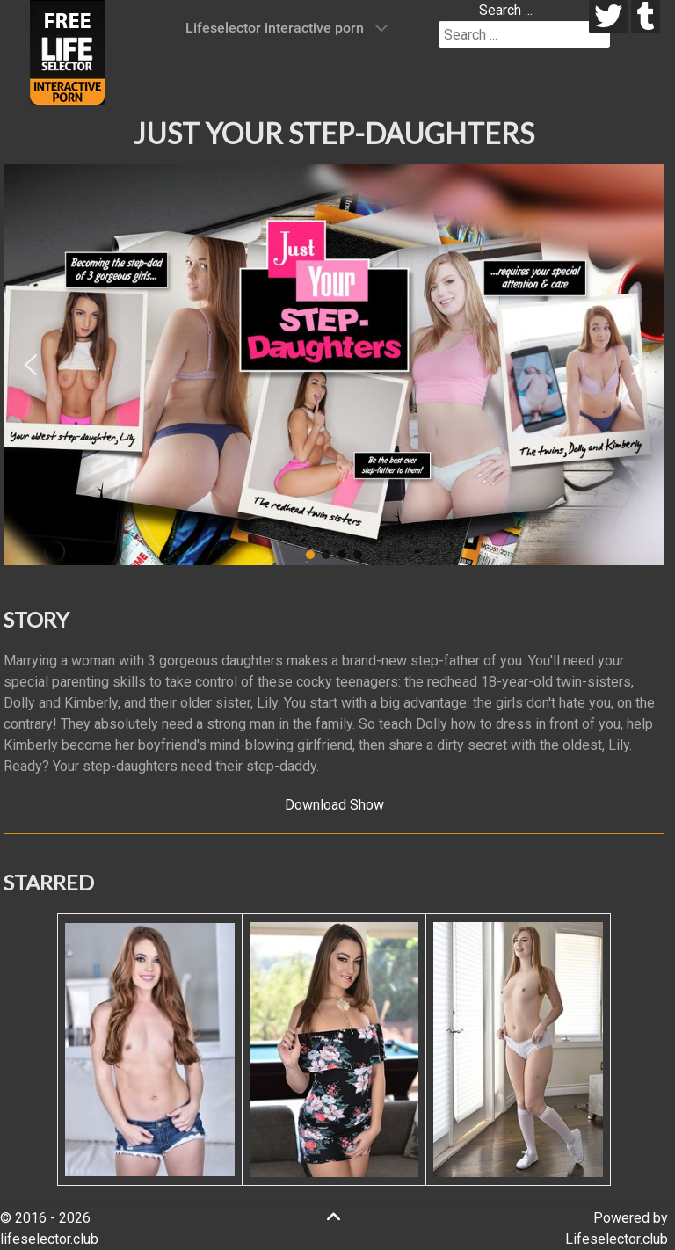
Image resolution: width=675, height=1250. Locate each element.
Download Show (334, 804)
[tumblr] (645, 16)
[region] (334, 364)
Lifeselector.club (616, 1239)
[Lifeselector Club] (67, 51)
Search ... (506, 10)
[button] (31, 365)
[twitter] (608, 16)
